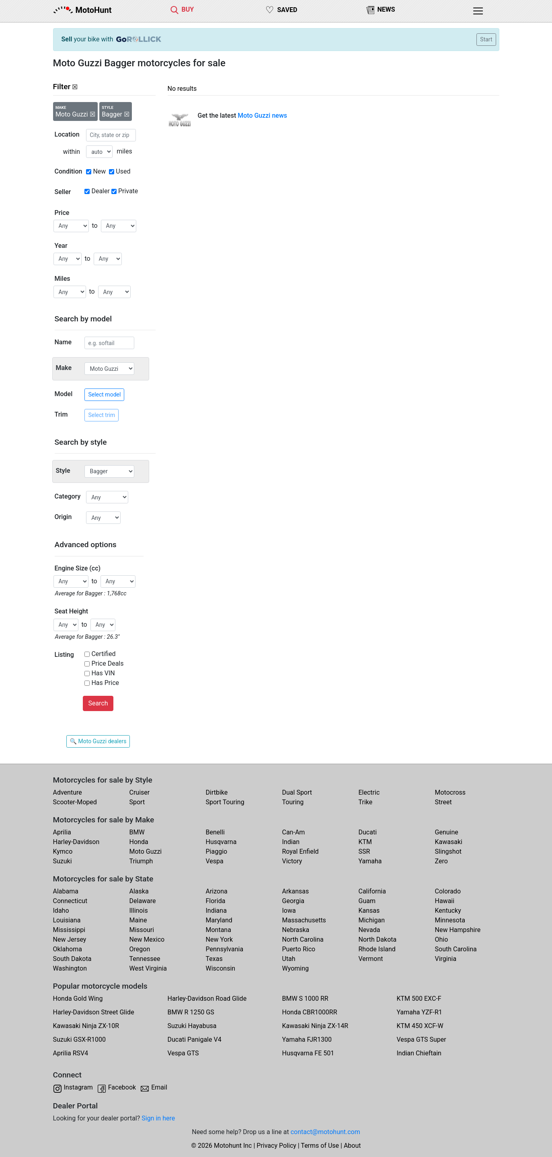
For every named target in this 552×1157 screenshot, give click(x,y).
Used (123, 171)
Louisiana (67, 920)
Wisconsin (221, 968)
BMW (137, 832)
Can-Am (293, 832)
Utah (288, 959)
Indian (291, 842)
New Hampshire (458, 930)
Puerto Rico (299, 949)
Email (159, 1087)
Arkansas (295, 891)
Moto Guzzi (145, 851)
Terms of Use (320, 1145)
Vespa (215, 861)
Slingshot (448, 851)
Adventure (67, 792)
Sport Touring (225, 802)
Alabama (65, 891)
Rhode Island (377, 949)
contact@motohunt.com (325, 1132)
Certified (103, 654)
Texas (214, 959)
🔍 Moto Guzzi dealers (98, 741)
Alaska (139, 891)
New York (219, 939)
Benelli (215, 832)
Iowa (289, 910)
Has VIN (103, 673)
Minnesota (450, 920)
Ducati (368, 832)
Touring (293, 802)
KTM (365, 842)
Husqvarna (221, 842)
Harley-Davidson (76, 842)
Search (98, 703)
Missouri (141, 930)
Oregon (139, 949)
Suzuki (62, 861)
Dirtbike (217, 792)
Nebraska (296, 930)
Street (443, 802)
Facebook (122, 1087)
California (372, 891)
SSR (364, 851)
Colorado (448, 891)
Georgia (293, 901)
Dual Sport (297, 792)
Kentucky (448, 910)
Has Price (105, 683)
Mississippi (69, 930)
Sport (137, 802)
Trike (366, 802)
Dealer (100, 191)
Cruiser (139, 792)
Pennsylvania (225, 949)
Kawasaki (448, 842)
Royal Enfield (300, 851)
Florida (216, 901)
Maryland (219, 920)
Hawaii (445, 901)
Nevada (369, 930)
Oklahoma (67, 949)
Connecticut (70, 901)
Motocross (450, 792)
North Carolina (303, 939)
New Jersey (69, 939)
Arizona (217, 891)
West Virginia (148, 968)
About (352, 1145)
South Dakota (72, 959)
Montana (218, 930)
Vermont (371, 959)
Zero (441, 861)
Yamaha (370, 861)
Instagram (78, 1087)
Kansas (369, 910)
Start (486, 39)
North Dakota (378, 939)
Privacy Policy (276, 1145)
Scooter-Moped (75, 802)
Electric (369, 792)
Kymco (63, 851)
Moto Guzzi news (262, 115)
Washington (70, 968)
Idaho (61, 910)
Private (128, 191)
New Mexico (147, 939)
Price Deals (107, 663)
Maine (138, 920)
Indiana (216, 910)
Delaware (142, 901)
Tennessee (144, 959)
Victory (292, 861)
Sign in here (158, 1118)
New (99, 171)
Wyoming (295, 968)
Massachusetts (304, 920)
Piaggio (217, 851)
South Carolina (456, 949)
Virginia (446, 959)
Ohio (441, 939)
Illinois (138, 910)
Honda (138, 842)
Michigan (372, 920)
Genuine (446, 832)
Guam (367, 901)
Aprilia (62, 832)
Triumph (141, 861)
